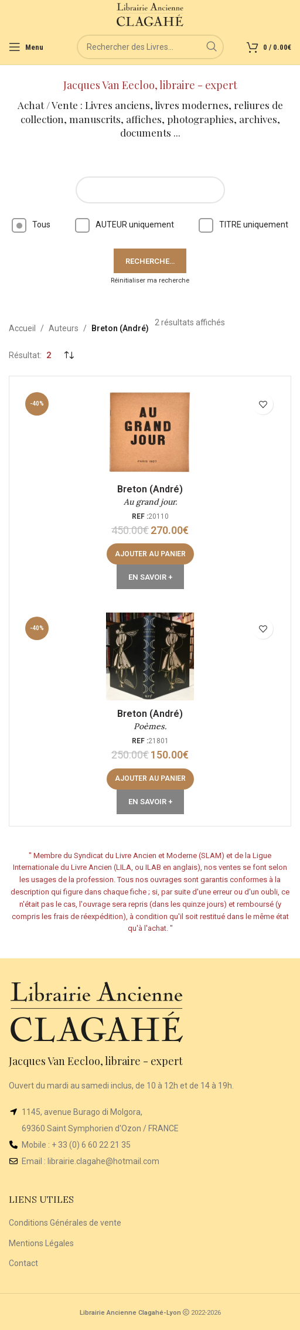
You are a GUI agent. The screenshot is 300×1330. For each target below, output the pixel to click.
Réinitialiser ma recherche (150, 280)
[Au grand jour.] (150, 432)
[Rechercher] (150, 47)
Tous (31, 224)
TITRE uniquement (243, 224)
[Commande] (68, 355)
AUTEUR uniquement (124, 224)
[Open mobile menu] (26, 47)
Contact (23, 1263)
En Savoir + (150, 577)
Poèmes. (150, 726)
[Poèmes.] (150, 656)
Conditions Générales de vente (65, 1222)
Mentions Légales (41, 1243)
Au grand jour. (150, 501)
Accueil (22, 328)
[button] (150, 553)
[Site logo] (150, 14)
